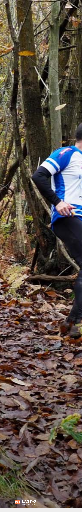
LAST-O (29, 501)
